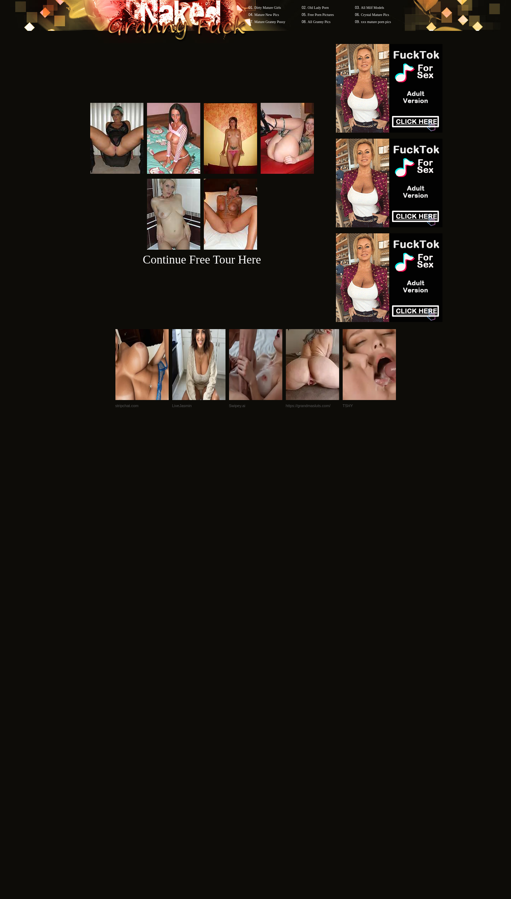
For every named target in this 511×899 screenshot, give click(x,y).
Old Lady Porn (318, 8)
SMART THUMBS (268, 764)
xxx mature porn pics (376, 22)
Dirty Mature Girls (267, 8)
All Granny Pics (319, 22)
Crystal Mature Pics (375, 15)
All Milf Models (372, 8)
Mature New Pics (266, 15)
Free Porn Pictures (321, 15)
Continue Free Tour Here (202, 259)
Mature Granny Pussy (269, 22)
